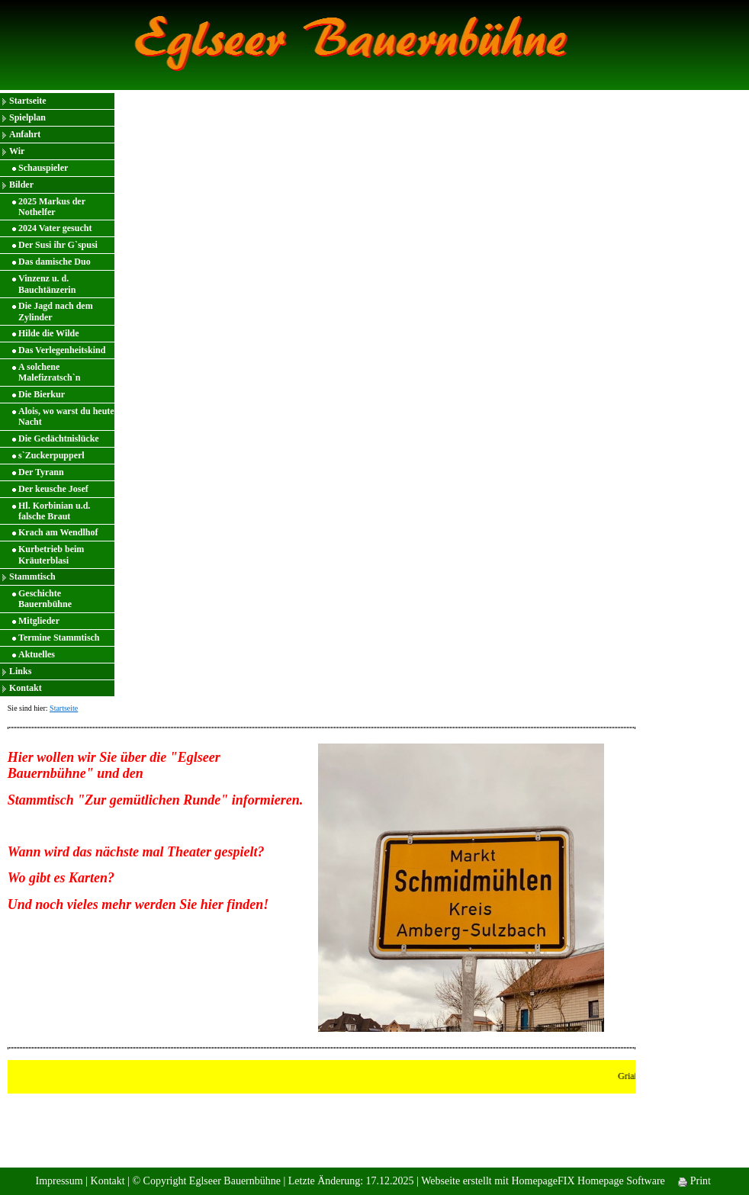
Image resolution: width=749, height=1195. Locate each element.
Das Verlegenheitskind (61, 350)
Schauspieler (43, 167)
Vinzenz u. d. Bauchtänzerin (47, 283)
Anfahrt (24, 134)
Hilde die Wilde (48, 333)
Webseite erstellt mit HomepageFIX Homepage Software (543, 1181)
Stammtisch (32, 576)
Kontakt (25, 688)
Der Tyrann (41, 472)
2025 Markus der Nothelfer (51, 206)
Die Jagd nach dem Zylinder (55, 311)
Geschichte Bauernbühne (45, 598)
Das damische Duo (54, 261)
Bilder (21, 184)
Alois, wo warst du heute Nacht (66, 416)
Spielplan (27, 117)
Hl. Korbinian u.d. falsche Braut (54, 511)
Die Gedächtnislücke (58, 438)
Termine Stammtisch (59, 637)
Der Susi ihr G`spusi (58, 244)
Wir (16, 151)
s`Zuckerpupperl (51, 455)
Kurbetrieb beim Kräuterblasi (51, 554)
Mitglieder (38, 620)
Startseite (28, 100)
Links (20, 671)
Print (694, 1181)
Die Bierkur (41, 394)
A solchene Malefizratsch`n (49, 372)
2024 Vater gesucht (55, 228)
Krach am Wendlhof (58, 532)
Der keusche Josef (53, 488)
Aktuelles (36, 654)
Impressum (58, 1181)
